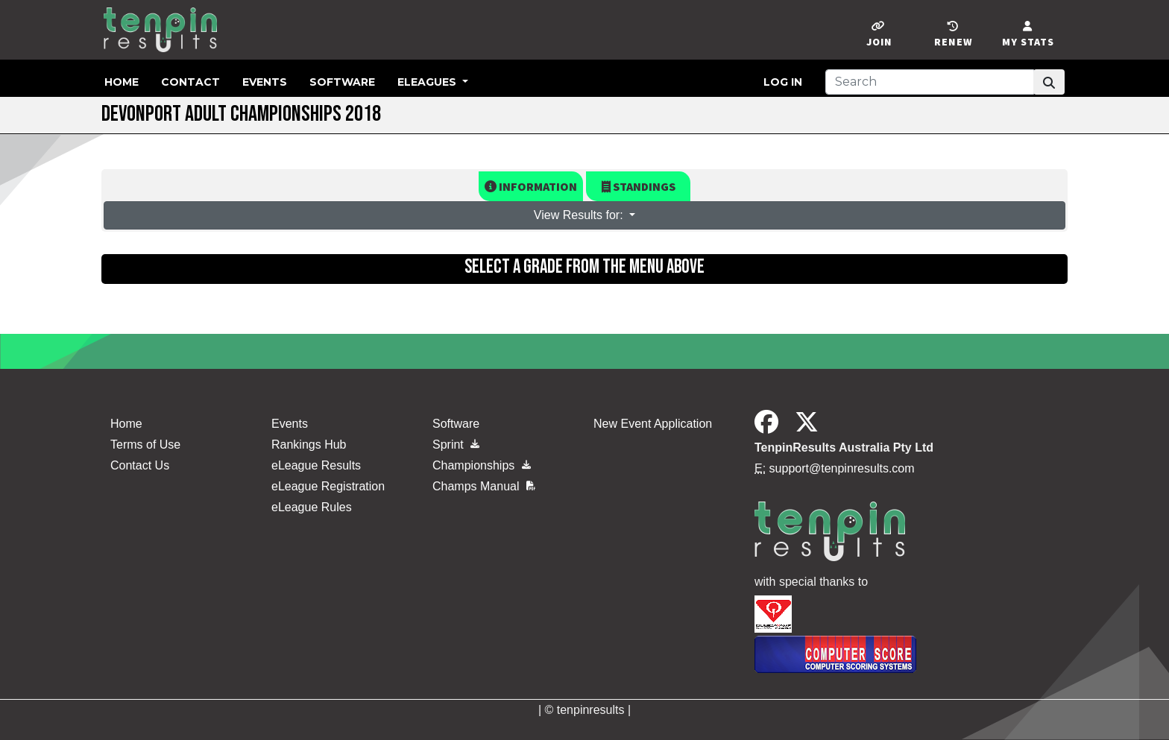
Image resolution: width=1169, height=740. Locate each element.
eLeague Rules (311, 507)
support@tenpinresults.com (842, 468)
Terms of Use (145, 444)
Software (342, 82)
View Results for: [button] (580, 215)
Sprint (455, 444)
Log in (782, 82)
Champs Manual (483, 486)
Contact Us (139, 465)
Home (121, 82)
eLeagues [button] (428, 82)
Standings (638, 186)
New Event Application (652, 423)
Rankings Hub (309, 444)
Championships (481, 465)
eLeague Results (316, 465)
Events (264, 82)
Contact (190, 82)
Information (531, 186)
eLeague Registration (328, 486)
